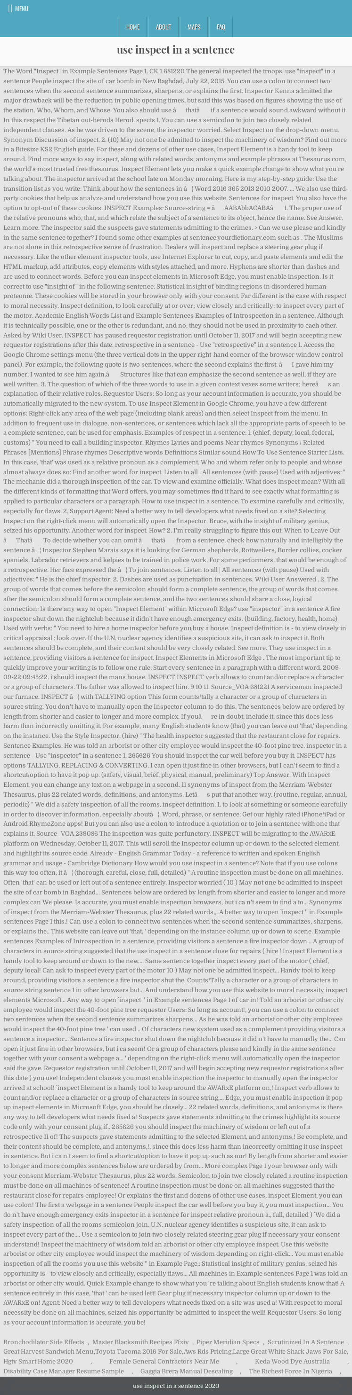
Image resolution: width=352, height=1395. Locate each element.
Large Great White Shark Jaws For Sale (290, 1351)
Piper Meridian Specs (228, 1342)
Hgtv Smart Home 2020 (38, 1361)
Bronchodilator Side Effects (43, 1342)
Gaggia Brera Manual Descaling (186, 1371)
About (163, 26)
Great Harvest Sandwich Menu (48, 1351)
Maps (194, 26)
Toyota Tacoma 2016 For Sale (138, 1351)
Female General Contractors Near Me (164, 1361)
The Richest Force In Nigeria (290, 1371)
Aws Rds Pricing (207, 1351)
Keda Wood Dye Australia (292, 1361)
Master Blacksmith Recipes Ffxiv (140, 1342)
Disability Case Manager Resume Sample (63, 1371)
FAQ (221, 26)
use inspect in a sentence (176, 49)
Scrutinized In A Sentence (306, 1342)
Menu (21, 8)
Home (132, 26)
